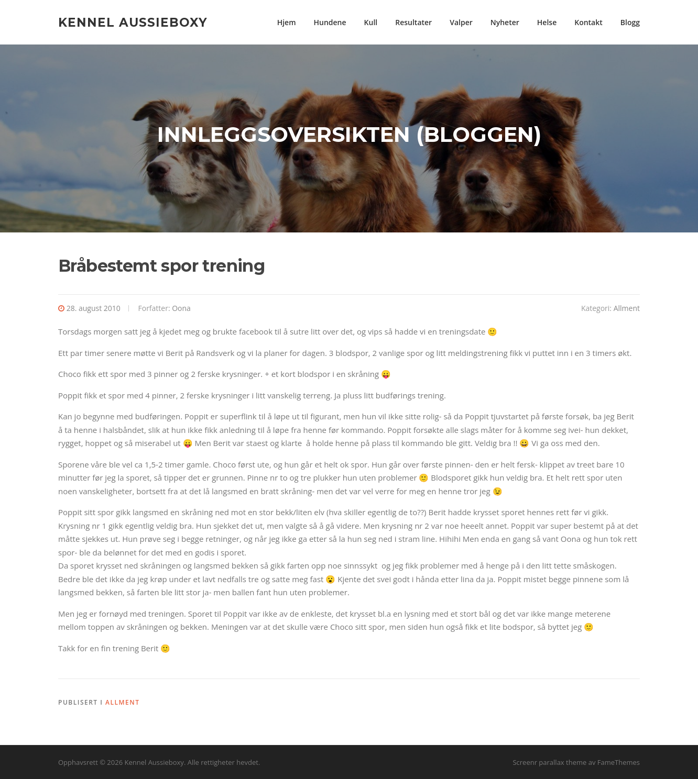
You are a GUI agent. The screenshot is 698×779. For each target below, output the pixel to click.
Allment (627, 308)
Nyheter (504, 22)
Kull (371, 22)
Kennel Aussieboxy (133, 22)
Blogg (630, 22)
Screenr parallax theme (549, 762)
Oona (181, 308)
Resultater (413, 22)
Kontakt (588, 22)
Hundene (330, 22)
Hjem (286, 22)
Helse (547, 22)
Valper (461, 22)
